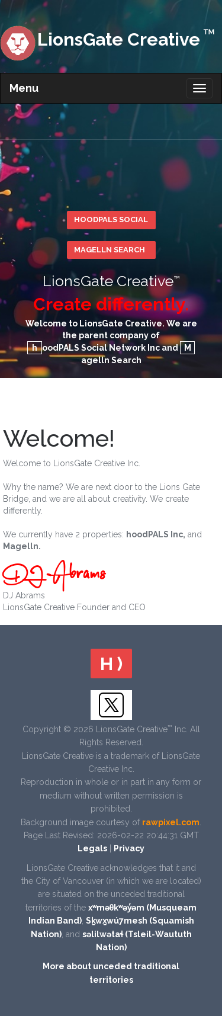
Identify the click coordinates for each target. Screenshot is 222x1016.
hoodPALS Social (111, 219)
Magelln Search (109, 249)
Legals (92, 848)
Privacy (129, 848)
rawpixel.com (171, 822)
